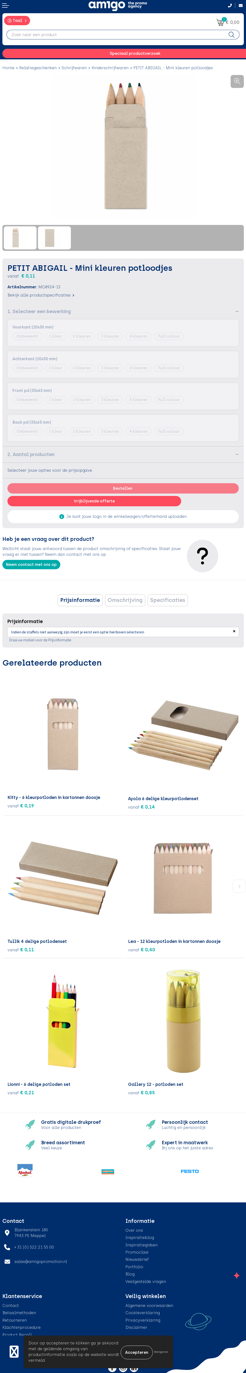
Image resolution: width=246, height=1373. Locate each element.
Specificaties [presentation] (167, 600)
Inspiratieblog (139, 1236)
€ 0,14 (141, 806)
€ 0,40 (141, 949)
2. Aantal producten (31, 454)
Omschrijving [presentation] (125, 600)
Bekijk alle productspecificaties (40, 295)
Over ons (134, 1229)
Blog (130, 1273)
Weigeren (161, 1352)
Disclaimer (136, 1326)
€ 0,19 (20, 806)
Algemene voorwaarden (149, 1304)
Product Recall (17, 1333)
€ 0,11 (20, 949)
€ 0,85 (141, 1092)
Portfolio (134, 1266)
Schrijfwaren (74, 68)
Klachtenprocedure (21, 1326)
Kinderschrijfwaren (110, 68)
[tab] (80, 600)
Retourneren (14, 1319)
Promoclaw (136, 1251)
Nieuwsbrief (137, 1258)
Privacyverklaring (142, 1319)
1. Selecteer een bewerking (39, 311)
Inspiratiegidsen (141, 1244)
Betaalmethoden (19, 1312)
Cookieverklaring (142, 1312)
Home (8, 68)
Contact (10, 1304)
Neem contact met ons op (31, 564)
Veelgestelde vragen (145, 1280)
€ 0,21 (20, 1092)
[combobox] (115, 34)
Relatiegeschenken (38, 68)
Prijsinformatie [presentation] (80, 600)
